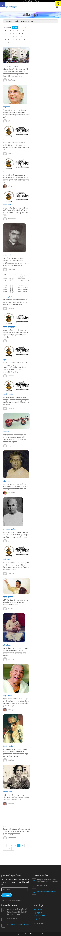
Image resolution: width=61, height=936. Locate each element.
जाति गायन (6, 559)
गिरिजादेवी (6, 107)
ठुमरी (16, 115)
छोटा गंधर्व (6, 481)
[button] (2, 4)
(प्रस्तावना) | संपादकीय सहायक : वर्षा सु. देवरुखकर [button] (19, 21)
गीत (4, 139)
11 (9, 849)
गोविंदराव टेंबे (7, 255)
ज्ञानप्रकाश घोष (8, 746)
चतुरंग (5, 359)
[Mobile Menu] (57, 7)
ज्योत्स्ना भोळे (7, 792)
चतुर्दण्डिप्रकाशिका (9, 394)
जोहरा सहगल (7, 695)
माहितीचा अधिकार (40, 918)
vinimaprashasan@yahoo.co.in (18, 924)
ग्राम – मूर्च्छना (7, 296)
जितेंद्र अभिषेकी (8, 597)
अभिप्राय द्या (37, 1)
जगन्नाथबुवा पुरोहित (9, 529)
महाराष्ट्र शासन (38, 912)
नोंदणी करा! (6, 895)
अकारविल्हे (7, 27)
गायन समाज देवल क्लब (10, 66)
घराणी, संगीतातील (9, 327)
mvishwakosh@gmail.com (46, 892)
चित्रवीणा (6, 432)
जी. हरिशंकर (7, 645)
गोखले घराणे (7, 205)
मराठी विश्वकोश (10, 6)
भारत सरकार (38, 909)
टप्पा (4, 826)
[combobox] (58, 3)
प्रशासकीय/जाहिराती (27, 1)
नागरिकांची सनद (39, 915)
